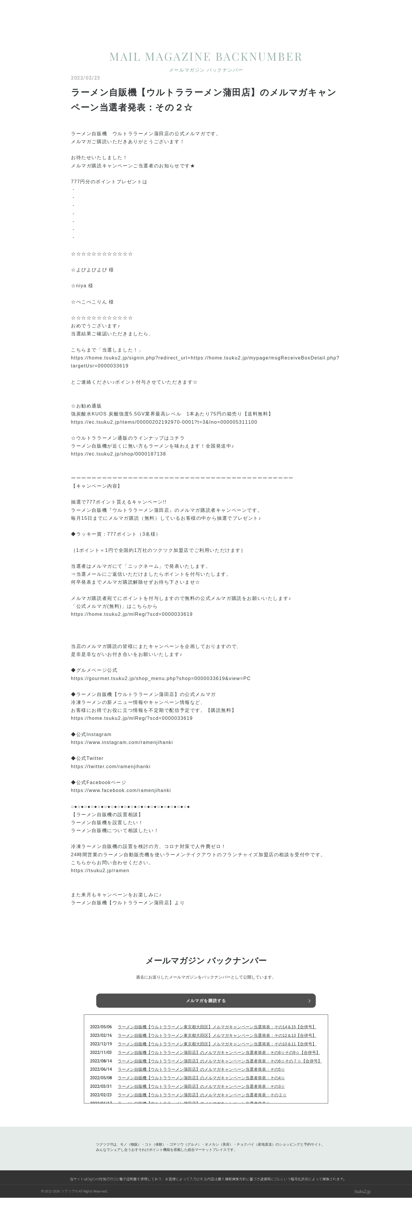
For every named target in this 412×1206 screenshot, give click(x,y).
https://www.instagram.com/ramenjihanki (122, 742)
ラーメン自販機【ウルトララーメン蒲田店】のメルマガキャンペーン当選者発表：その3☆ (201, 1094)
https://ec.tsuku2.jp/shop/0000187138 (118, 453)
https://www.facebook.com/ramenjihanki (121, 790)
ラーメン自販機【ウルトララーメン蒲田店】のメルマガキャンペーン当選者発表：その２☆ (202, 1103)
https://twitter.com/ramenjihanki (111, 766)
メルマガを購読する (206, 1001)
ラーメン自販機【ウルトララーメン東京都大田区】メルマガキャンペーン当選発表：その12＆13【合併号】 (217, 1043)
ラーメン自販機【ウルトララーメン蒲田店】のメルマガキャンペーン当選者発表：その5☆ (201, 1077)
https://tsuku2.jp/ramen (100, 870)
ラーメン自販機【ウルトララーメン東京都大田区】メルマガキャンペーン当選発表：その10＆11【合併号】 (217, 1052)
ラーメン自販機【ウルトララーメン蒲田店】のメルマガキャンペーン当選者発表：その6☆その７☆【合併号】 (220, 1069)
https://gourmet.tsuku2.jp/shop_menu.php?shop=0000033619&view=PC (161, 678)
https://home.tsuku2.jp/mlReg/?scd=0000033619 (132, 614)
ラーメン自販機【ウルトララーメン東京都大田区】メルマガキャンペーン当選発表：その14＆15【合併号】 (217, 1035)
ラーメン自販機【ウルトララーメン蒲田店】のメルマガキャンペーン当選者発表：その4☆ (201, 1086)
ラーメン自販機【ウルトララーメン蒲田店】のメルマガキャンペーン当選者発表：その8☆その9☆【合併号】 (219, 1060)
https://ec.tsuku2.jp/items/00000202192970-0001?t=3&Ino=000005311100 (164, 422)
